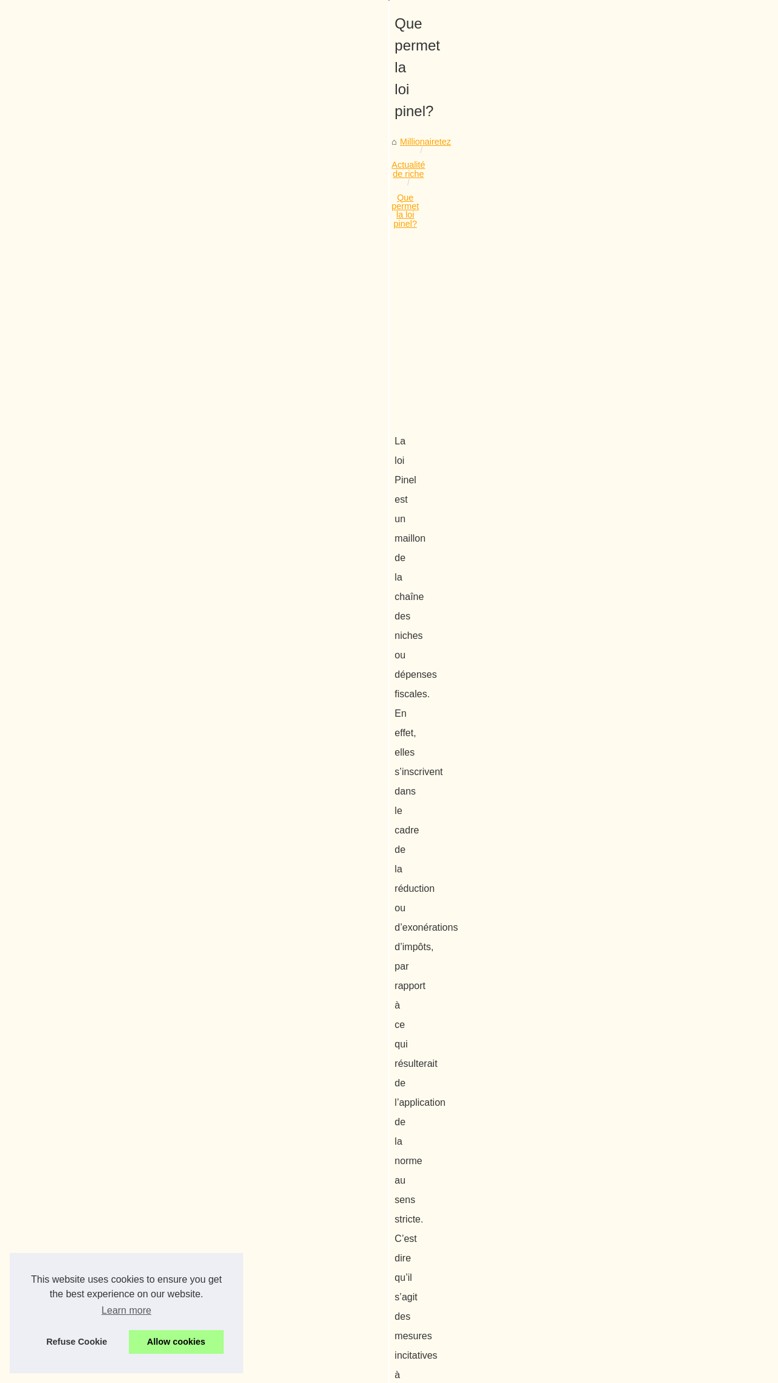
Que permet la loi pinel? (222, 369)
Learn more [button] (126, 1310)
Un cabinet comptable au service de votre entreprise (207, 1248)
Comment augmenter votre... (642, 483)
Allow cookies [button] (176, 1342)
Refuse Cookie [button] (76, 1342)
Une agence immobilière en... (643, 538)
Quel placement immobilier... (642, 675)
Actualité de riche (131, 369)
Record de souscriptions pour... (647, 565)
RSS (244, 1369)
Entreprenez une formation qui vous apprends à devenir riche (224, 1227)
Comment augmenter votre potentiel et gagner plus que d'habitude (234, 1206)
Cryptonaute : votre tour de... (642, 428)
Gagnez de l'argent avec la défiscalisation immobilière (210, 1269)
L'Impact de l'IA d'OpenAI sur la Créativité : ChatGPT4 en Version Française (253, 1185)
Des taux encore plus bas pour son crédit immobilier (207, 1290)
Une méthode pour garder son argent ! (487, 1104)
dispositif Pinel (481, 703)
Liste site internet (620, 327)
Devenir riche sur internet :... (642, 648)
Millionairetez (61, 369)
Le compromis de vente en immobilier (106, 1104)
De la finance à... (619, 702)
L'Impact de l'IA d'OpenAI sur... (646, 455)
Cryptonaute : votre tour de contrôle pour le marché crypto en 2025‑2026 (246, 1165)
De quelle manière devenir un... (647, 373)
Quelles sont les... (621, 592)
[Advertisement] (297, 468)
